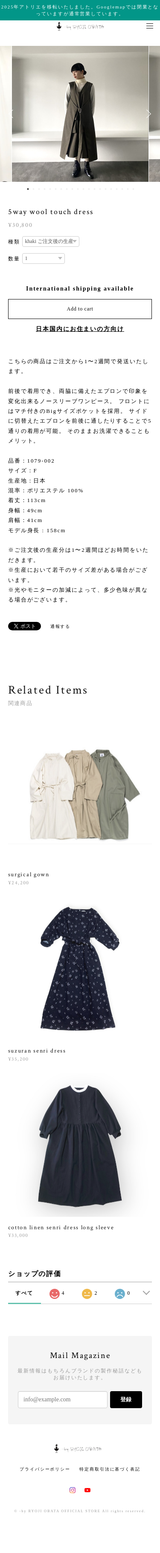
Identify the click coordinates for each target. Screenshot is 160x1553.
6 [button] (56, 189)
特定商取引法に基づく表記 (109, 1469)
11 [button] (83, 189)
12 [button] (89, 189)
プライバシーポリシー (45, 1469)
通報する (60, 626)
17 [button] (117, 189)
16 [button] (111, 189)
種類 (14, 242)
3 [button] (39, 189)
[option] (80, 114)
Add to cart (80, 309)
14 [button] (100, 189)
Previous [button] (13, 114)
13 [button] (95, 189)
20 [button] (133, 189)
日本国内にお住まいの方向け (80, 329)
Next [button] (147, 114)
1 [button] (28, 189)
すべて (24, 1293)
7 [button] (61, 189)
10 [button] (78, 189)
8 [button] (67, 189)
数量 (14, 259)
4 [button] (45, 189)
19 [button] (128, 189)
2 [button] (34, 189)
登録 (125, 1399)
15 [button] (106, 189)
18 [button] (122, 189)
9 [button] (72, 189)
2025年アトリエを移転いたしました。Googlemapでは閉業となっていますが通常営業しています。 (80, 10)
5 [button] (50, 189)
